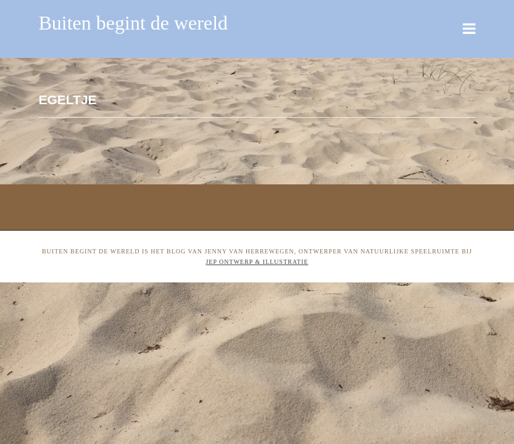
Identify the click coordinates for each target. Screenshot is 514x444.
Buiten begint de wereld (133, 23)
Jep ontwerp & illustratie (256, 261)
